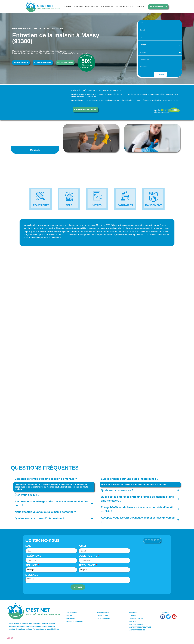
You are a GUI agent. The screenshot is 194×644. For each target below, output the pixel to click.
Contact (140, 7)
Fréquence (87, 565)
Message (31, 575)
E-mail (83, 546)
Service (31, 565)
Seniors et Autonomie (74, 621)
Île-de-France (103, 615)
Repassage (70, 618)
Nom (28, 546)
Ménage (69, 615)
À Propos (78, 7)
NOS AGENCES (107, 7)
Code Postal (88, 556)
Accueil (67, 7)
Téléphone (33, 556)
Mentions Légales (136, 624)
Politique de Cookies (137, 630)
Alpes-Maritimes (104, 618)
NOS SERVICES (91, 7)
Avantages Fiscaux (124, 7)
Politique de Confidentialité (140, 627)
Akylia (10, 638)
